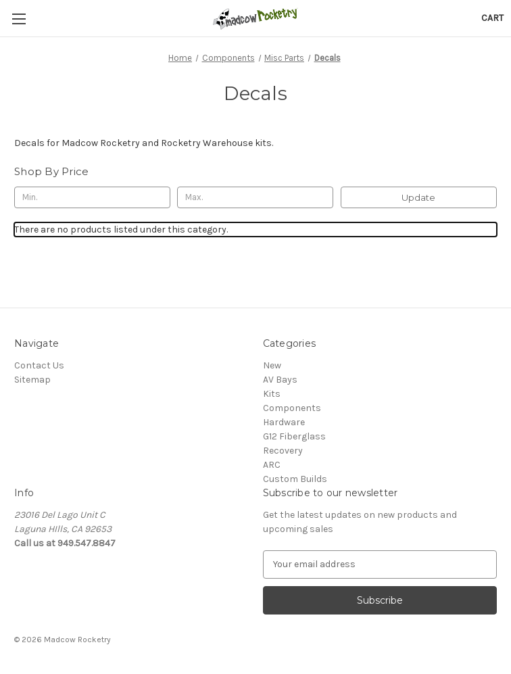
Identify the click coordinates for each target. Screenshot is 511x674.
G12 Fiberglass (294, 436)
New (272, 365)
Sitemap (32, 379)
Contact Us (39, 365)
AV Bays (280, 379)
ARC (272, 465)
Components (292, 408)
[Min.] (92, 197)
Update (418, 197)
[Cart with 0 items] (492, 17)
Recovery (283, 450)
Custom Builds (295, 479)
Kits (272, 394)
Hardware (284, 422)
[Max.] (255, 197)
